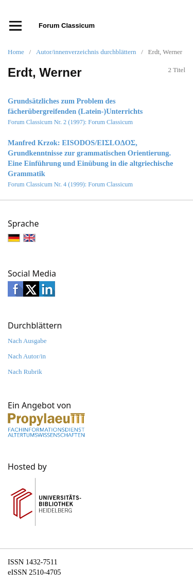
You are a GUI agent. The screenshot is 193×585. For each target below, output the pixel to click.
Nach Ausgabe (27, 341)
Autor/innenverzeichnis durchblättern (86, 52)
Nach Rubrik (25, 371)
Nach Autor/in (27, 356)
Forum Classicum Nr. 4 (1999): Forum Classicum (70, 184)
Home (16, 52)
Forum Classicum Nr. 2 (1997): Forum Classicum (70, 122)
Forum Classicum (67, 25)
